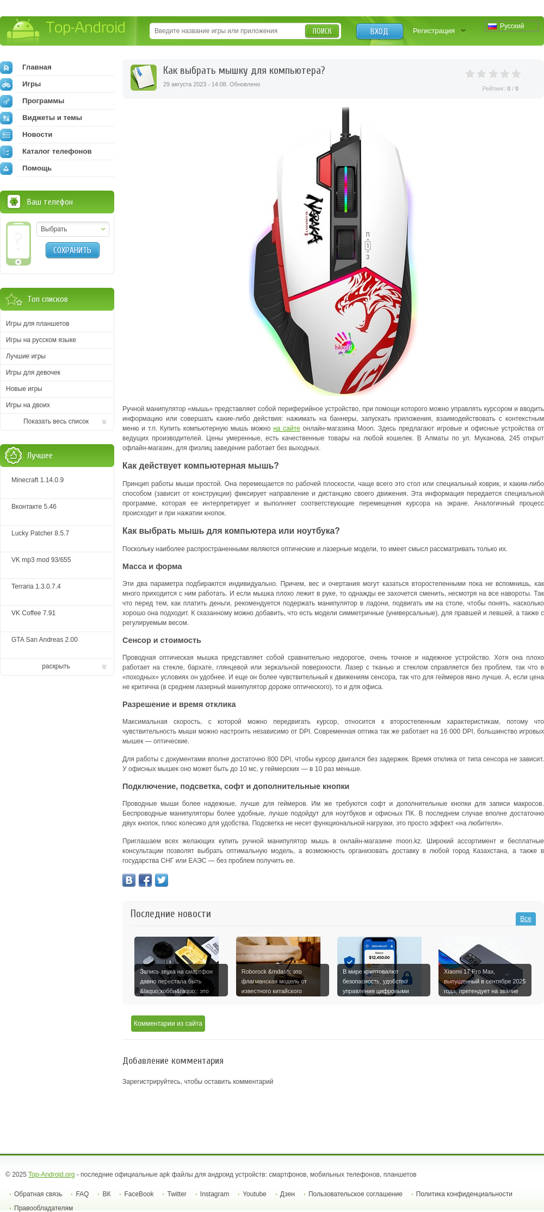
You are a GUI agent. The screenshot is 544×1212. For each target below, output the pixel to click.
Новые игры (24, 389)
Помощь (26, 168)
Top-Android (66, 31)
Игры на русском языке (41, 340)
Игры (20, 84)
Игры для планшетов (38, 323)
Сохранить (72, 250)
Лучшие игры (26, 356)
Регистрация (434, 31)
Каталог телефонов (46, 151)
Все (525, 919)
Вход (379, 31)
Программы (32, 101)
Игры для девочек (33, 372)
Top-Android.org (51, 1174)
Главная (26, 67)
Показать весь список (56, 421)
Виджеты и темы (41, 118)
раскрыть (56, 666)
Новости (26, 135)
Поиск (322, 31)
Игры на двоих (28, 405)
